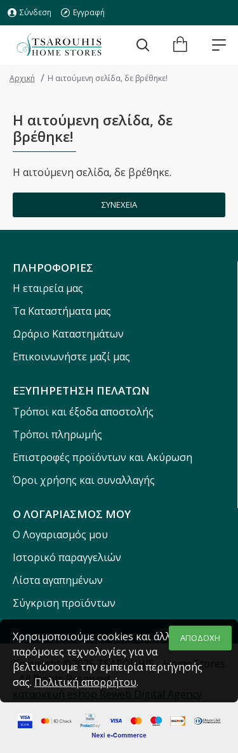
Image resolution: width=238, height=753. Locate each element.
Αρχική (22, 78)
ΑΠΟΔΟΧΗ (200, 637)
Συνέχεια (119, 204)
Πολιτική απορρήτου (85, 682)
